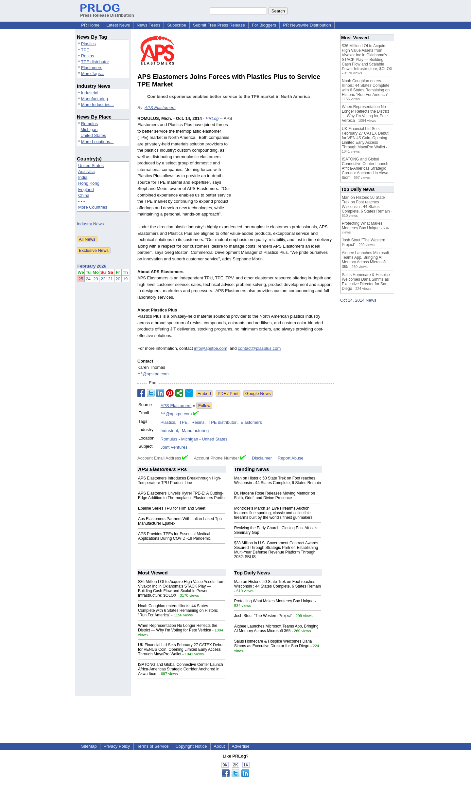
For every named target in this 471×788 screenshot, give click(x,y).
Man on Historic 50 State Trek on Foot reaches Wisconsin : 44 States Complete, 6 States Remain (277, 480)
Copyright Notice (191, 746)
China (83, 195)
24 (88, 278)
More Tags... (92, 73)
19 (125, 278)
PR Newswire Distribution (307, 25)
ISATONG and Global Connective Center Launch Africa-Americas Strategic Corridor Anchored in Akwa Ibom (180, 669)
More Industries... (97, 104)
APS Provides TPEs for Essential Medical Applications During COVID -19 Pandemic (174, 536)
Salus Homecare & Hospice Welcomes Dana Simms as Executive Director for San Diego (273, 643)
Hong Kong (88, 183)
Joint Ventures (174, 447)
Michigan (88, 129)
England (86, 189)
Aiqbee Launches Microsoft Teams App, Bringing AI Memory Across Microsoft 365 (276, 628)
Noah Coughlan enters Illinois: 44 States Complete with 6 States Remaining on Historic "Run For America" (178, 610)
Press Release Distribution (107, 13)
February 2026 (92, 266)
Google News (258, 393)
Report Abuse (291, 458)
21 (110, 278)
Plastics (88, 43)
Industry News (90, 223)
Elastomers (91, 67)
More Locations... (97, 141)
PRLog (212, 118)
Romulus (89, 123)
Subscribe (176, 25)
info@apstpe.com (210, 348)
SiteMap (89, 746)
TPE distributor (95, 61)
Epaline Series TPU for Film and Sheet (171, 508)
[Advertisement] (285, 163)
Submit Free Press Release (219, 25)
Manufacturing (94, 98)
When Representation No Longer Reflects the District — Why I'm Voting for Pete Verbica (177, 627)
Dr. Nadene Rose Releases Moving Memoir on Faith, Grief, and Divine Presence (274, 495)
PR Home (90, 25)
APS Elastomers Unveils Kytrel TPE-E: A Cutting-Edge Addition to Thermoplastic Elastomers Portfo (181, 495)
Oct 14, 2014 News (358, 300)
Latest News (118, 25)
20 (117, 278)
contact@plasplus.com (259, 348)
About (219, 746)
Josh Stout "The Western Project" (263, 615)
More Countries (92, 207)
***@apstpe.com (153, 373)
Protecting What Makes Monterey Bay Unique (274, 601)
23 (95, 278)
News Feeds (148, 25)
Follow (204, 405)
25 (80, 278)
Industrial (89, 92)
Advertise (241, 746)
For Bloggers (264, 25)
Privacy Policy (117, 746)
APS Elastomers (160, 107)
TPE (85, 49)
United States (93, 135)
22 (103, 278)
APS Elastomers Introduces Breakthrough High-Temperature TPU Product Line (179, 480)
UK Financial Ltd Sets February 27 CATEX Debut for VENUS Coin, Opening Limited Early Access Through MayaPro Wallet (180, 649)
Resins (87, 55)
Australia (86, 171)
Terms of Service (153, 746)
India (82, 177)
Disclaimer (262, 458)
